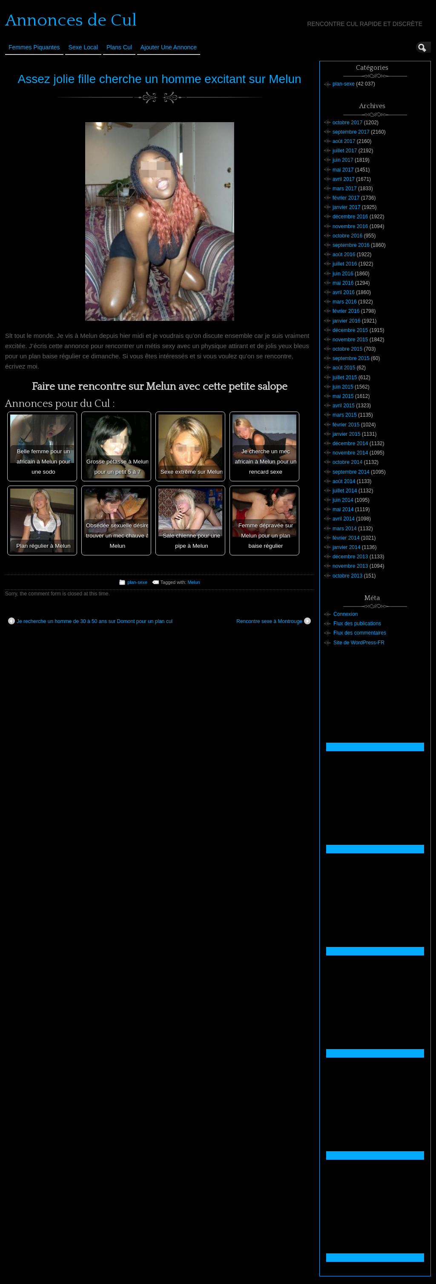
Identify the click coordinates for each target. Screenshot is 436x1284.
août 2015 (344, 368)
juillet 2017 (345, 151)
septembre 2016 (351, 245)
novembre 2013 (350, 566)
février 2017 (346, 198)
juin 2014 (343, 500)
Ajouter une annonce (169, 47)
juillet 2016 (345, 264)
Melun (193, 582)
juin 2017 (343, 160)
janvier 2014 (346, 547)
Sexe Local (83, 47)
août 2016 (344, 254)
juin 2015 (343, 387)
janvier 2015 (346, 434)
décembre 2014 (350, 443)
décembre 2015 (350, 330)
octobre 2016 (347, 236)
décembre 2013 (350, 557)
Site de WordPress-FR (358, 643)
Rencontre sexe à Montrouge (273, 621)
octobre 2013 (347, 576)
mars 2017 (345, 189)
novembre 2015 (350, 340)
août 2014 (344, 481)
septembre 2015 (351, 358)
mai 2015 (343, 396)
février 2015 (346, 425)
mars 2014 (345, 529)
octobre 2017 (347, 123)
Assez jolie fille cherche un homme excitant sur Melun (159, 79)
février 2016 (346, 311)
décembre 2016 (350, 217)
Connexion (345, 614)
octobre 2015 (347, 349)
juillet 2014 (345, 491)
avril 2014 (344, 519)
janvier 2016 (346, 321)
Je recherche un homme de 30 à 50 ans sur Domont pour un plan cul (90, 621)
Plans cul (119, 47)
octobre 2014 (347, 462)
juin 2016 (343, 274)
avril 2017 (344, 179)
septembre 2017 (351, 132)
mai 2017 (343, 170)
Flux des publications (357, 623)
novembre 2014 (350, 453)
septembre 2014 (351, 472)
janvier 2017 (346, 207)
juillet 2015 (345, 377)
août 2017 (344, 141)
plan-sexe (137, 582)
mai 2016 (343, 283)
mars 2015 (345, 415)
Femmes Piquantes (34, 47)
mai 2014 (343, 509)
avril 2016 (344, 292)
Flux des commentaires (359, 633)
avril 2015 (344, 406)
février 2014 (346, 538)
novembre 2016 (350, 226)
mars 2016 (345, 302)
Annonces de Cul (71, 20)
